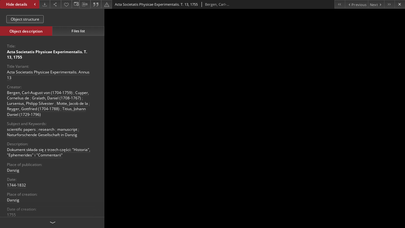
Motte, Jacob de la (72, 103)
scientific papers (21, 129)
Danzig (13, 170)
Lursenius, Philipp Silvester (30, 103)
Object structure (25, 19)
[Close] (400, 4)
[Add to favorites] (66, 4)
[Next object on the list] (376, 4)
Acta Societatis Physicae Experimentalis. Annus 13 (48, 74)
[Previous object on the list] (356, 4)
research (46, 129)
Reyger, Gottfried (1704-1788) (33, 108)
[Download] (44, 4)
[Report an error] (106, 4)
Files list (78, 30)
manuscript (67, 129)
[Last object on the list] (389, 4)
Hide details (21, 4)
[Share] (55, 4)
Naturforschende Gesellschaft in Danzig (42, 134)
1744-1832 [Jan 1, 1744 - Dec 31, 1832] (16, 185)
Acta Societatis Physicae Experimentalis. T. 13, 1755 (47, 54)
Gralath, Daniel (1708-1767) (56, 98)
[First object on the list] (339, 4)
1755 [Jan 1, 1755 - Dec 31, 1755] (11, 215)
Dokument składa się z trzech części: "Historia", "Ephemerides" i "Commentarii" (48, 152)
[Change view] (75, 4)
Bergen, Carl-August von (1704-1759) (39, 92)
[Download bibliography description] (84, 4)
